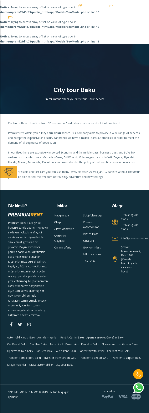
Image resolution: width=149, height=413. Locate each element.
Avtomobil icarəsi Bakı (21, 337)
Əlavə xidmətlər (64, 229)
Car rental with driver (91, 351)
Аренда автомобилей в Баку (105, 337)
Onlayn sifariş (62, 247)
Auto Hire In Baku (61, 344)
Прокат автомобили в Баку (120, 344)
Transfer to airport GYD (94, 358)
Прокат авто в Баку (20, 351)
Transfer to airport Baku (126, 358)
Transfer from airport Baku (24, 358)
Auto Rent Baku (66, 351)
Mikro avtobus (92, 254)
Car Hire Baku (38, 344)
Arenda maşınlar (47, 337)
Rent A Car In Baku (72, 337)
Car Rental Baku (17, 344)
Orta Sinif (89, 241)
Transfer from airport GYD (60, 358)
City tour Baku (64, 364)
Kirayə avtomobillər (41, 364)
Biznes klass (90, 234)
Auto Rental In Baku (86, 344)
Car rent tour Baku (118, 351)
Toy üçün (89, 261)
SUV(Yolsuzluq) (92, 215)
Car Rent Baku (45, 351)
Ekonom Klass (92, 247)
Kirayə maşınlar (16, 364)
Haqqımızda (61, 215)
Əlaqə (57, 222)
